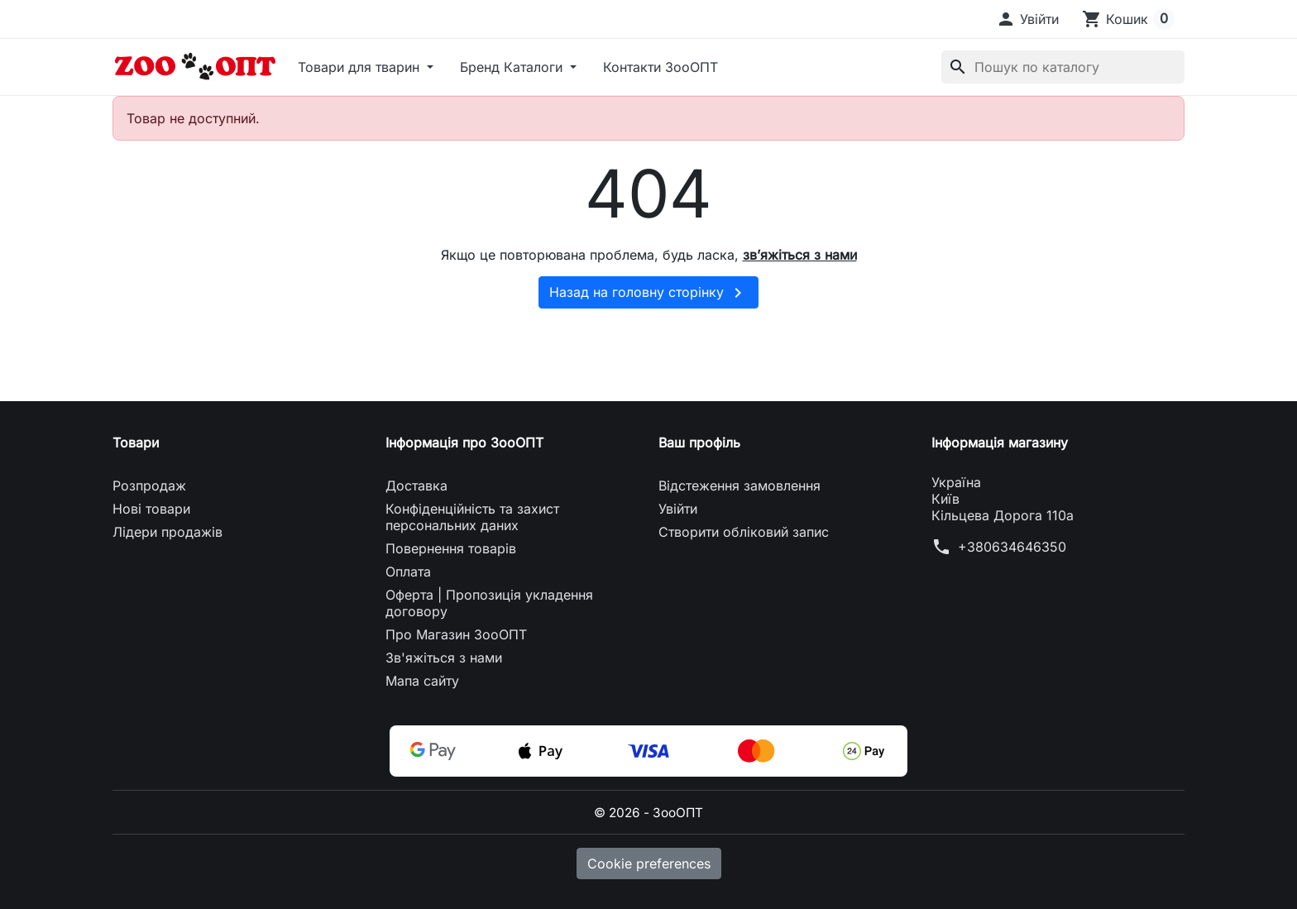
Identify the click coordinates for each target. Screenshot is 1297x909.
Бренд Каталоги (513, 67)
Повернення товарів (450, 548)
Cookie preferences (649, 863)
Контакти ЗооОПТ (660, 67)
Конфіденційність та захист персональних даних (472, 516)
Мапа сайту (422, 680)
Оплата (408, 571)
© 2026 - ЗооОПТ (649, 812)
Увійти (677, 508)
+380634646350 (1012, 546)
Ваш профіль (699, 442)
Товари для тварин (361, 67)
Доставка (416, 485)
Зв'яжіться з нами (443, 657)
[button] (1027, 19)
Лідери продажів (167, 532)
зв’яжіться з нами (800, 254)
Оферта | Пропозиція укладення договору (489, 603)
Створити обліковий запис (743, 532)
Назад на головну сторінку (648, 293)
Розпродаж (149, 485)
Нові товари (151, 508)
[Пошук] (1063, 67)
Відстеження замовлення (739, 485)
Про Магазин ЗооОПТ (456, 634)
